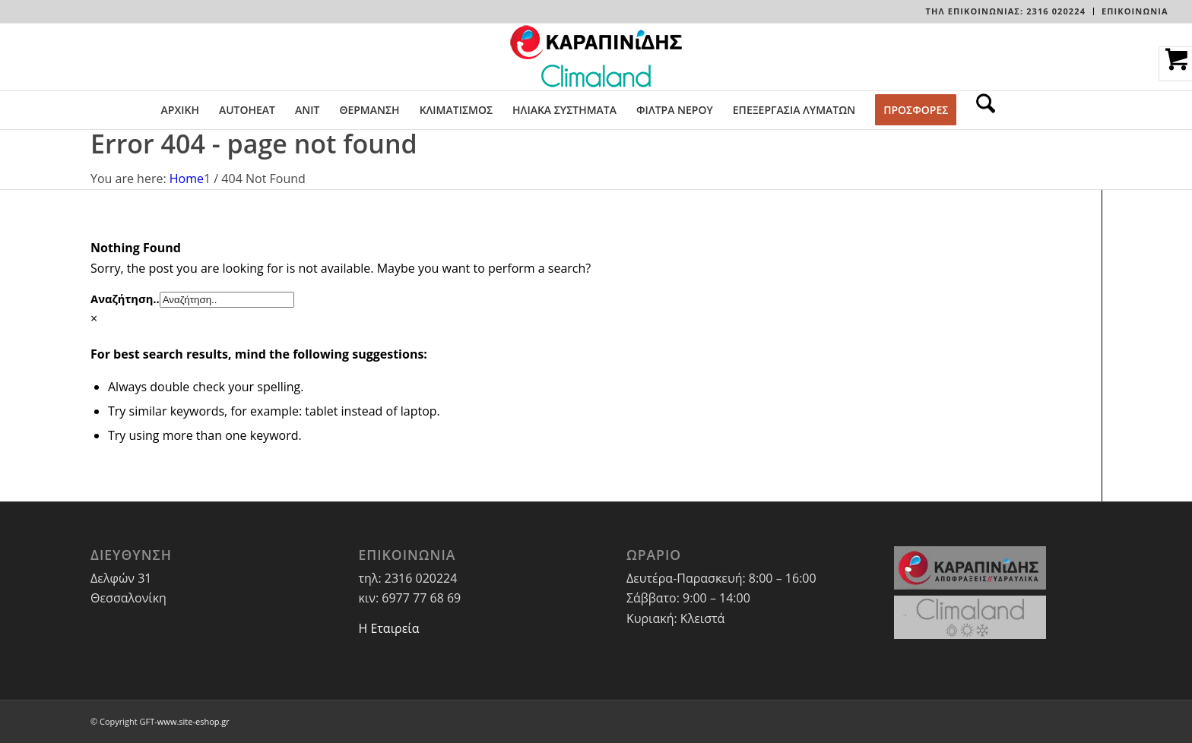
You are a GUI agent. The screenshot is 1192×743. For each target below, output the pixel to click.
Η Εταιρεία (388, 628)
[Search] (980, 110)
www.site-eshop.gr (193, 721)
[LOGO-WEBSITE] (596, 57)
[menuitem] (1006, 11)
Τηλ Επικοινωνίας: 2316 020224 (1006, 11)
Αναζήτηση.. (125, 298)
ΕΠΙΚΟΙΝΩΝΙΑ (1135, 11)
